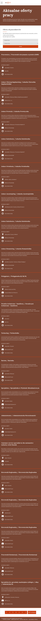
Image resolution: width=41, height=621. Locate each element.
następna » (33, 612)
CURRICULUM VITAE (15, 619)
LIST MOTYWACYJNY (24, 619)
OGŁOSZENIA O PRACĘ (33, 619)
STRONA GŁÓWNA (6, 619)
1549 (29, 612)
